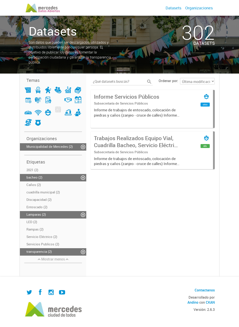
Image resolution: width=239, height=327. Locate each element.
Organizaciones (199, 7)
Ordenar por (168, 81)
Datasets (173, 7)
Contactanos (205, 290)
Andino (192, 302)
